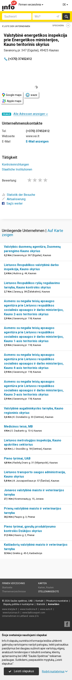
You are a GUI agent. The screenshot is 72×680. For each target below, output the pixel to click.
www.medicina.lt (28, 609)
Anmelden (53, 604)
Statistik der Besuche (18, 195)
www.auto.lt (46, 609)
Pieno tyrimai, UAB (17, 458)
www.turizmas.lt (11, 612)
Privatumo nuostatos (57, 601)
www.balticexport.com (33, 612)
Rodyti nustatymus (55, 671)
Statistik (40, 604)
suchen (66, 16)
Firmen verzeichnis (31, 4)
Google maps (12, 95)
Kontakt (39, 601)
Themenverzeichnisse (14, 591)
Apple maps (11, 101)
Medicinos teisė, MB (18, 426)
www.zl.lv (34, 616)
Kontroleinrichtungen (15, 164)
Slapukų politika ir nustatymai (18, 604)
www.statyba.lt (9, 609)
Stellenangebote (48, 591)
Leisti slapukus (21, 671)
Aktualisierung (14, 199)
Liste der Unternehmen (16, 26)
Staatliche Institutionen (17, 169)
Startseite (7, 587)
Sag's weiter (12, 203)
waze (31, 94)
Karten (42, 583)
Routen (50, 587)
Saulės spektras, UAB (21, 601)
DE (66, 4)
